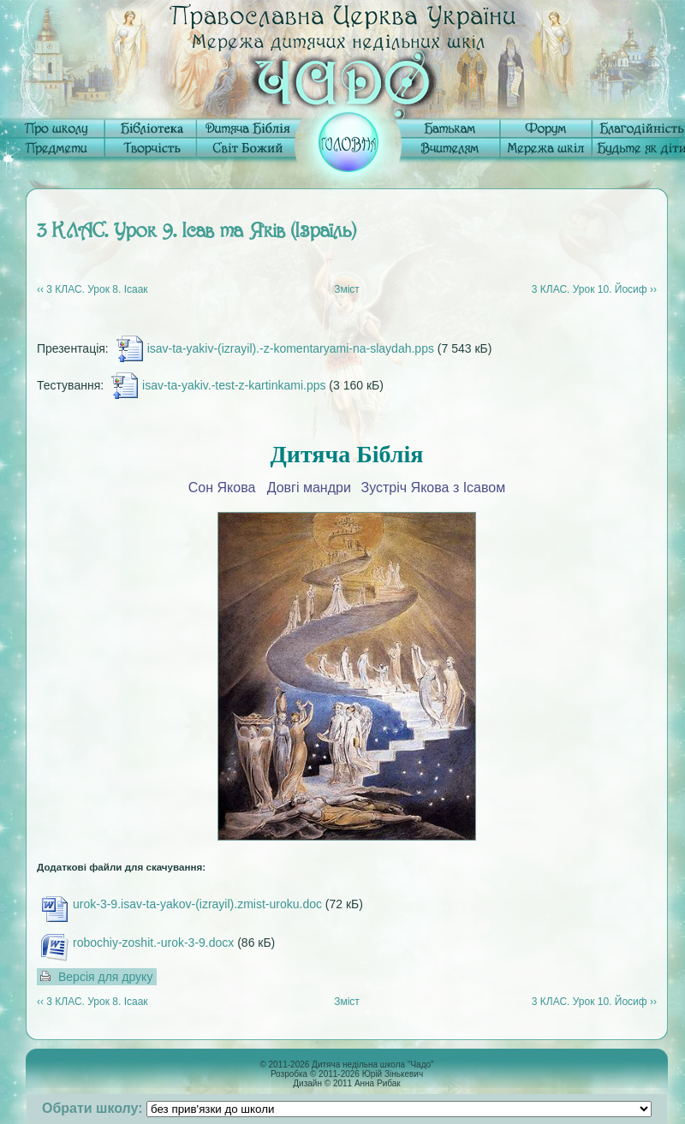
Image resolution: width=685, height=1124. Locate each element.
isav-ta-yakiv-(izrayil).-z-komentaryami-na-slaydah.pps (290, 348)
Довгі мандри (309, 487)
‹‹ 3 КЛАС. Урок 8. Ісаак (92, 289)
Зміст (347, 289)
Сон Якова (222, 487)
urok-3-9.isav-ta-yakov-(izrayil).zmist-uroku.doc (197, 904)
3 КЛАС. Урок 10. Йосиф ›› (594, 289)
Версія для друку (105, 977)
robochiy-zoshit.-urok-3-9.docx (153, 942)
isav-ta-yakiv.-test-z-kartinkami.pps (233, 385)
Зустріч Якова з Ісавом (433, 487)
